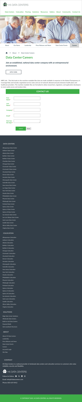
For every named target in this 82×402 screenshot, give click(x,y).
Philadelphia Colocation (9, 277)
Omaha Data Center (8, 193)
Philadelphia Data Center (10, 196)
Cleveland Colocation (9, 256)
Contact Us (76, 12)
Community (66, 12)
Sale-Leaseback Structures (10, 326)
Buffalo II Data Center (9, 158)
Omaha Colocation (8, 274)
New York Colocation (8, 272)
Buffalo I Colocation (8, 245)
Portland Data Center (9, 204)
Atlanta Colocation (8, 242)
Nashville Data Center (9, 182)
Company (8, 360)
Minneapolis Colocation (9, 264)
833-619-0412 (12, 382)
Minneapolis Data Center (10, 180)
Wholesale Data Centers (9, 318)
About (58, 12)
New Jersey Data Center (9, 185)
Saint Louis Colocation (9, 298)
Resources (44, 12)
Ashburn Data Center (9, 150)
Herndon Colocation (8, 261)
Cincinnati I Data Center (9, 166)
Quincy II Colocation (8, 290)
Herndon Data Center (9, 177)
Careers (74, 45)
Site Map (5, 352)
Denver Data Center (8, 174)
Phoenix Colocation (8, 280)
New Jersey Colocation (9, 269)
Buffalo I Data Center (8, 155)
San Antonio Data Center (10, 214)
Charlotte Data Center (9, 161)
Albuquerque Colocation (9, 237)
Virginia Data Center (8, 228)
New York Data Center (9, 190)
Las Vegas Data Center (9, 188)
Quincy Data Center (8, 206)
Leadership (28, 45)
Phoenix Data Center (8, 198)
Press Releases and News (43, 45)
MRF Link (4, 80)
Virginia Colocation (8, 306)
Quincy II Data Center (9, 209)
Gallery (52, 12)
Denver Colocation (8, 258)
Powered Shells (7, 324)
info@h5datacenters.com (15, 379)
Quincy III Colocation (8, 293)
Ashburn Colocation (8, 240)
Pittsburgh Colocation (9, 282)
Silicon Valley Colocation (9, 304)
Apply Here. (13, 72)
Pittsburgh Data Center (9, 201)
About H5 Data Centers (9, 336)
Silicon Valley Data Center (10, 225)
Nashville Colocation (8, 266)
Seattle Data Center (8, 222)
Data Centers (9, 12)
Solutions (35, 12)
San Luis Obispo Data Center (11, 217)
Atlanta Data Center (8, 153)
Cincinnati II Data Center (9, 169)
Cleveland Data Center (9, 171)
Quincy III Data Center (9, 212)
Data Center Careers (27, 53)
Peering (28, 12)
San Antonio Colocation (9, 296)
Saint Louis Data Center (9, 220)
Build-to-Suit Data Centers (10, 321)
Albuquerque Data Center (10, 147)
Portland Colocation (8, 285)
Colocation (20, 12)
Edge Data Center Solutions (10, 316)
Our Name (17, 45)
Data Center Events (61, 45)
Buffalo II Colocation (8, 248)
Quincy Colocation (8, 288)
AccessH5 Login (7, 349)
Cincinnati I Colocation (9, 253)
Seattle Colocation (8, 301)
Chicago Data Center (8, 163)
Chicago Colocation (8, 250)
